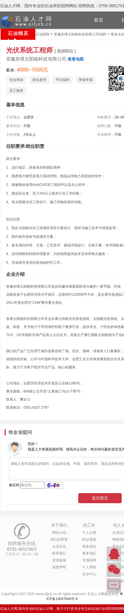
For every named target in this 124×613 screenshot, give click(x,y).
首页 (98, 20)
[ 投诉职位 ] (65, 51)
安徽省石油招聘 (37, 34)
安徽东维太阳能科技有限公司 (36, 58)
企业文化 (59, 546)
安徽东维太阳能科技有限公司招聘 (80, 34)
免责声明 (59, 567)
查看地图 (76, 59)
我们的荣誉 (59, 539)
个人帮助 (89, 567)
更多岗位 (89, 546)
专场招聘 (89, 560)
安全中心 (89, 574)
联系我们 (59, 553)
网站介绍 (59, 533)
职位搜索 (89, 539)
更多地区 (89, 553)
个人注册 (89, 533)
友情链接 (59, 560)
